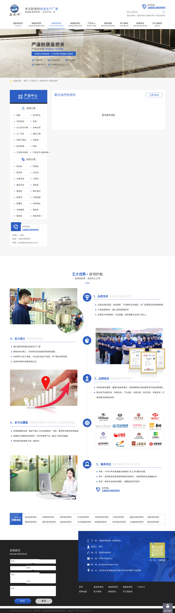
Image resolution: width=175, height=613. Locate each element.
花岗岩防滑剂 (153, 517)
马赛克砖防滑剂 (102, 517)
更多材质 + (37, 216)
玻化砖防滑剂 (31, 517)
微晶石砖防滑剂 (137, 517)
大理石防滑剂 (160, 16)
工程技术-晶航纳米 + (41, 152)
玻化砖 (19, 166)
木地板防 (20, 210)
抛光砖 (36, 210)
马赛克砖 (20, 179)
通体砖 (19, 191)
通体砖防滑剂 (31, 522)
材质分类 (44, 81)
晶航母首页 (18, 23)
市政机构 (20, 121)
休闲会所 (37, 127)
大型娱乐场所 (22, 152)
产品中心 (91, 23)
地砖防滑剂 (56, 23)
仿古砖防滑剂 (83, 517)
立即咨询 (154, 95)
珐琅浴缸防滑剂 (119, 522)
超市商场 (20, 146)
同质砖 (36, 166)
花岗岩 (36, 185)
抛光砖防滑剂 (153, 522)
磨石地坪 (53, 81)
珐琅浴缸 (37, 203)
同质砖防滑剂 (48, 517)
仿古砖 (36, 172)
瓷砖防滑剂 (141, 16)
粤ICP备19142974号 (83, 611)
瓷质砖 (19, 197)
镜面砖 (19, 216)
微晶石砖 (20, 185)
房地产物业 (21, 140)
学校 (35, 121)
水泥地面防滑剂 (84, 522)
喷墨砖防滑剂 (101, 522)
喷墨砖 (19, 203)
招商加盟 (108, 23)
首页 (25, 81)
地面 (18, 115)
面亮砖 (19, 172)
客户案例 (124, 23)
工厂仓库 (20, 134)
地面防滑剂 (75, 23)
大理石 (36, 179)
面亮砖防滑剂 (66, 517)
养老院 (36, 140)
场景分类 (31, 108)
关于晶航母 (157, 23)
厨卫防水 (37, 115)
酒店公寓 (37, 134)
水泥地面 (37, 197)
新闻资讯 (140, 23)
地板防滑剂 (150, 16)
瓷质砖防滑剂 (66, 522)
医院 (35, 146)
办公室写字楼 (22, 127)
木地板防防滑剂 (137, 522)
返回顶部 (167, 611)
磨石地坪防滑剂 (49, 522)
